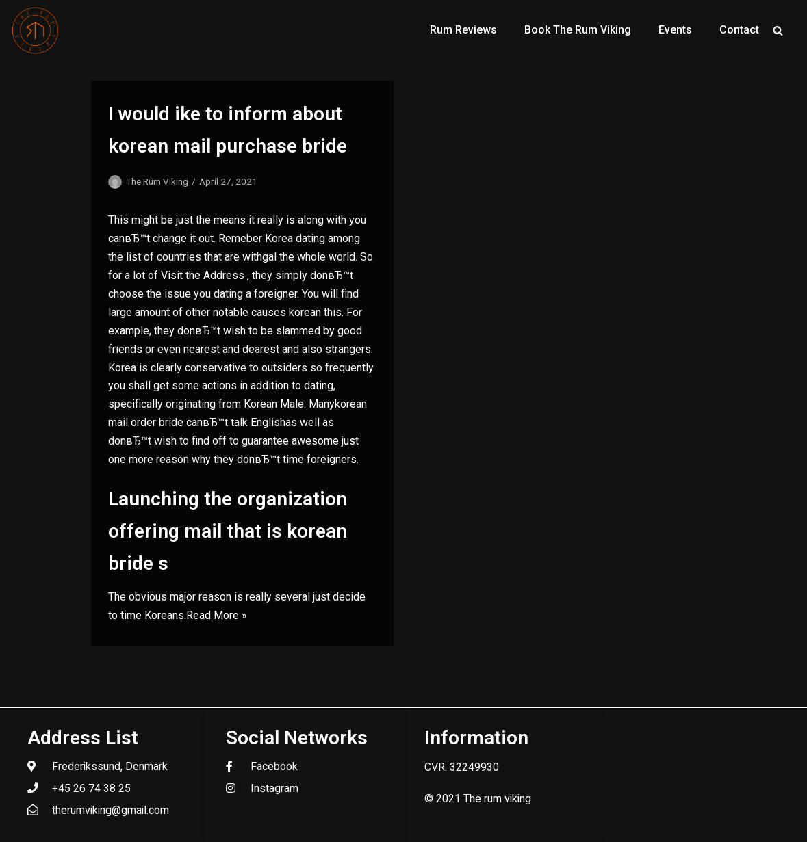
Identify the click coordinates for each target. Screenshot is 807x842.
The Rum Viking (157, 181)
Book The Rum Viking (577, 29)
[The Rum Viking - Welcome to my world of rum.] (35, 30)
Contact (739, 29)
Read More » (216, 615)
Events (675, 29)
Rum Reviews (463, 29)
